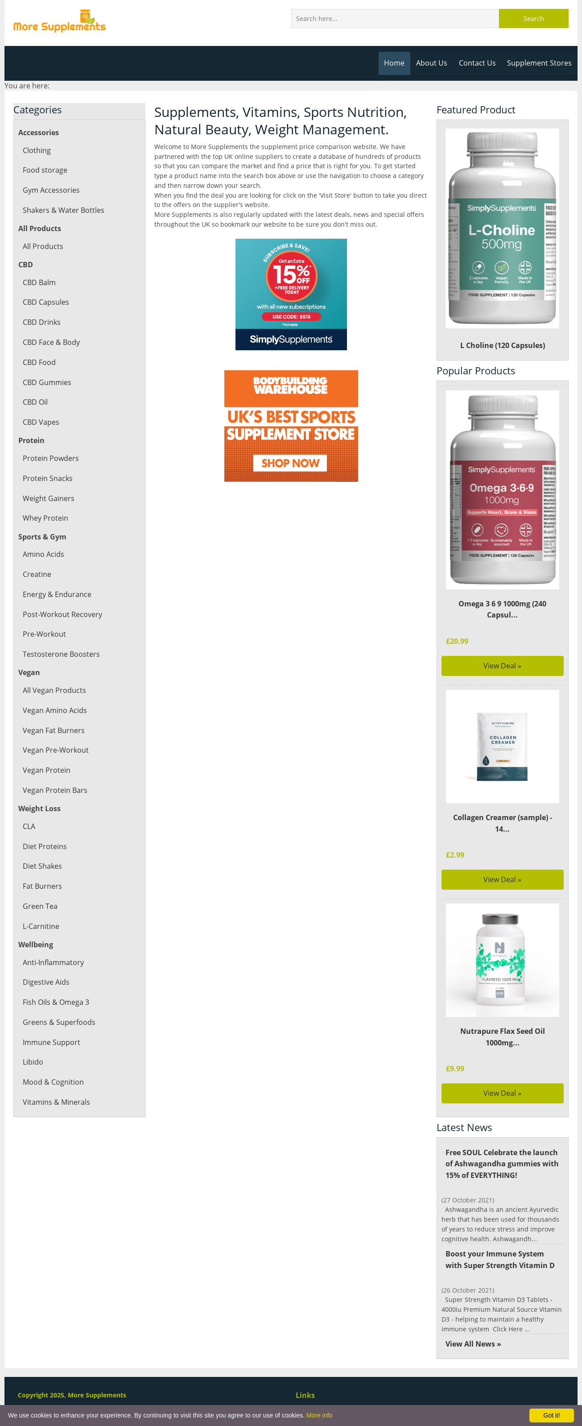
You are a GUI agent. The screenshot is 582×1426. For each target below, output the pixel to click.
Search (534, 18)
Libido (33, 1062)
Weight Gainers (48, 498)
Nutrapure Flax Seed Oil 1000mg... (502, 1037)
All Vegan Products (54, 690)
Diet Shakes (42, 866)
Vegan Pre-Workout (55, 750)
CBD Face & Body (51, 342)
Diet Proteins (44, 846)
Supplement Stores (540, 63)
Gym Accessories (50, 190)
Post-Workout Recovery (61, 614)
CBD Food (39, 362)
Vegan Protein (46, 770)
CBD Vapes (41, 422)
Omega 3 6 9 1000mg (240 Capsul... (502, 609)
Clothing (36, 150)
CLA (29, 826)
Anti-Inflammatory (53, 962)
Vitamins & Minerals (56, 1102)
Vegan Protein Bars (54, 790)
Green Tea (40, 906)
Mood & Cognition (53, 1082)
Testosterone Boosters (60, 654)
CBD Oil (35, 402)
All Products (42, 246)
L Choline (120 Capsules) (502, 239)
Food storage (44, 170)
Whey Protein (45, 518)
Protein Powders (50, 458)
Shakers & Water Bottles (63, 210)
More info (319, 1415)
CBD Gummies (47, 382)
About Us (434, 63)
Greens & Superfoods (58, 1022)
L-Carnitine (41, 926)
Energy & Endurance (56, 594)
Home (398, 63)
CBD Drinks (41, 322)
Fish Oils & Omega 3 (56, 1002)
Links (305, 1395)
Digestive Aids (46, 982)
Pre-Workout (44, 634)
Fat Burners (42, 886)
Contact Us (479, 63)
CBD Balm (39, 282)
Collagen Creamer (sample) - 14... (503, 823)
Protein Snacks (47, 478)
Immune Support (51, 1042)
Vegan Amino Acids (54, 710)
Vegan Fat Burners (53, 730)
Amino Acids (43, 554)
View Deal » (503, 666)
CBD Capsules (46, 302)
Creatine (37, 574)
